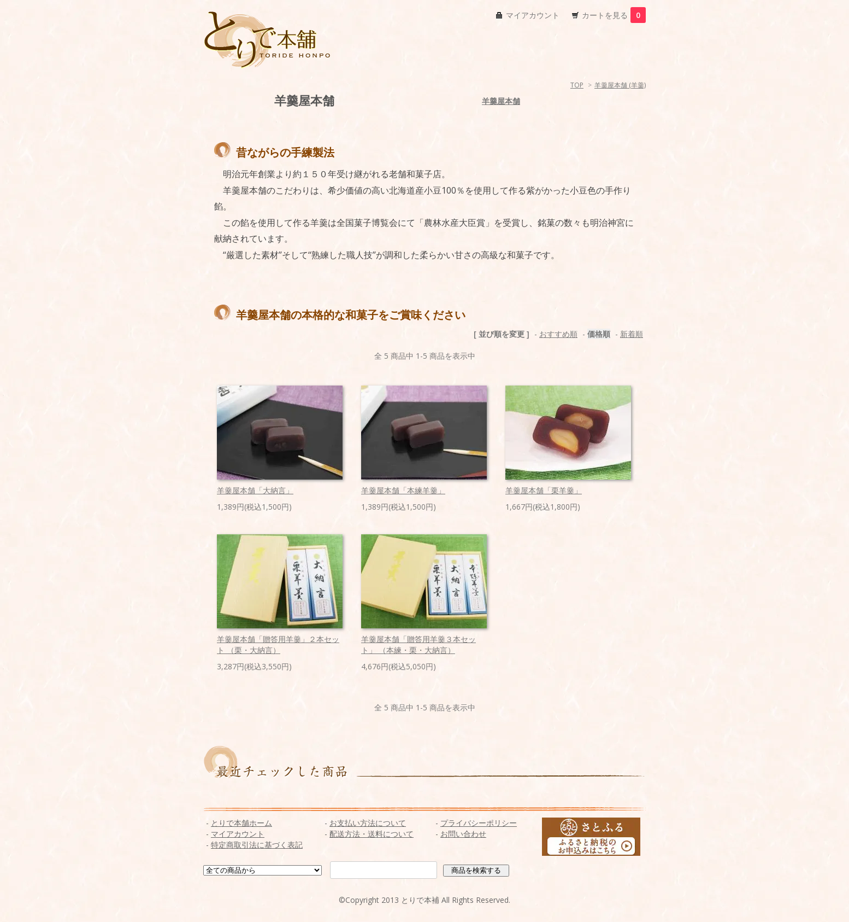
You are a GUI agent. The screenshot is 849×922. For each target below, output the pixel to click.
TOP (576, 85)
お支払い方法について (367, 823)
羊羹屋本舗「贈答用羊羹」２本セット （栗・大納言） (278, 644)
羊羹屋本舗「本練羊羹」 (403, 490)
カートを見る (614, 15)
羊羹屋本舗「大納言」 (255, 490)
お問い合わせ (463, 833)
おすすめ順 (558, 334)
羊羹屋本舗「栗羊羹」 (543, 490)
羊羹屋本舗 (501, 101)
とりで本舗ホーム (241, 823)
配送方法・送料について (371, 833)
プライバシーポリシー (478, 823)
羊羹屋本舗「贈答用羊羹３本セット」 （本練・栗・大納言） (418, 644)
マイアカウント (532, 15)
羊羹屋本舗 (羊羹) (620, 85)
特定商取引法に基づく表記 (257, 844)
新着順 (631, 334)
